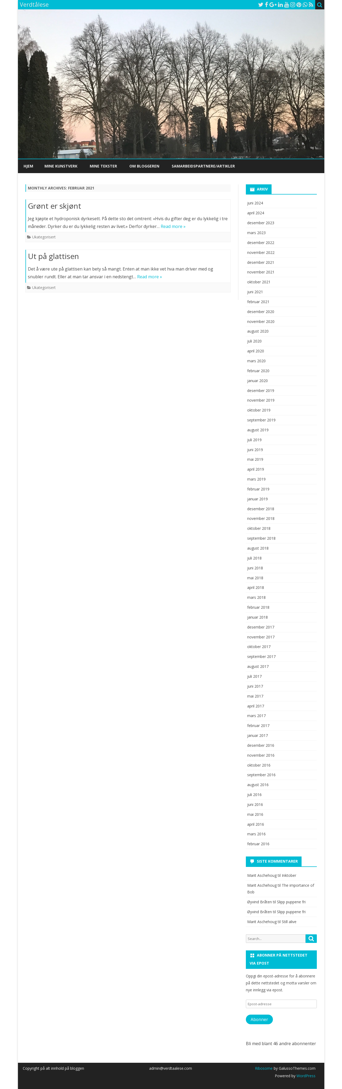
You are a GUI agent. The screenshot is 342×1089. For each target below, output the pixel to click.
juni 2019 (255, 449)
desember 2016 (260, 745)
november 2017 (261, 636)
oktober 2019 (258, 410)
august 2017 (258, 666)
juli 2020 (254, 341)
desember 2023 (260, 222)
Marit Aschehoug (262, 921)
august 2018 (258, 548)
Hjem (28, 166)
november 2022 (261, 252)
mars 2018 (256, 597)
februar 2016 (258, 843)
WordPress (305, 1075)
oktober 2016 (258, 765)
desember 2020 (260, 311)
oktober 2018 (258, 528)
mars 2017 (256, 715)
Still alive (289, 921)
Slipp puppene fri (291, 901)
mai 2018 (255, 577)
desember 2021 (260, 262)
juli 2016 (254, 794)
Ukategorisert (44, 236)
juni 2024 (255, 202)
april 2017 (255, 706)
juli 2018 (254, 558)
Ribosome (264, 1068)
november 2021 (261, 272)
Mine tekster (103, 166)
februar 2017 (258, 725)
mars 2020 (256, 360)
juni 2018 (255, 567)
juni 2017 (255, 686)
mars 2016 (256, 833)
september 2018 (261, 538)
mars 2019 (256, 479)
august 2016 (258, 784)
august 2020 (258, 331)
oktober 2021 (258, 281)
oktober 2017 (258, 646)
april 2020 (255, 350)
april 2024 (255, 212)
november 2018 (261, 518)
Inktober (289, 875)
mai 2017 (255, 696)
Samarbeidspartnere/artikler (203, 166)
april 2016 (255, 824)
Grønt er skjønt (54, 206)
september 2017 (261, 656)
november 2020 (261, 321)
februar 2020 (258, 370)
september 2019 (261, 419)
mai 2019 (255, 459)
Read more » (173, 226)
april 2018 (255, 587)
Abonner (259, 1019)
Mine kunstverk (60, 166)
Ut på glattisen (53, 256)
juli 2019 (254, 439)
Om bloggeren (144, 166)
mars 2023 (256, 232)
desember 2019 (260, 390)
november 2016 (261, 755)
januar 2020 (257, 380)
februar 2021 (258, 301)
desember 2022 (260, 242)
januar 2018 (257, 617)
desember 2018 (260, 508)
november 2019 (261, 400)
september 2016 (261, 774)
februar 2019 (258, 489)
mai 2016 (255, 814)
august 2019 (258, 429)
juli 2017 (254, 676)
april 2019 (255, 469)
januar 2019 (257, 498)
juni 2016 (255, 804)
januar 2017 (257, 735)
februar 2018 (258, 607)
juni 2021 (255, 291)
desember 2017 (260, 627)
